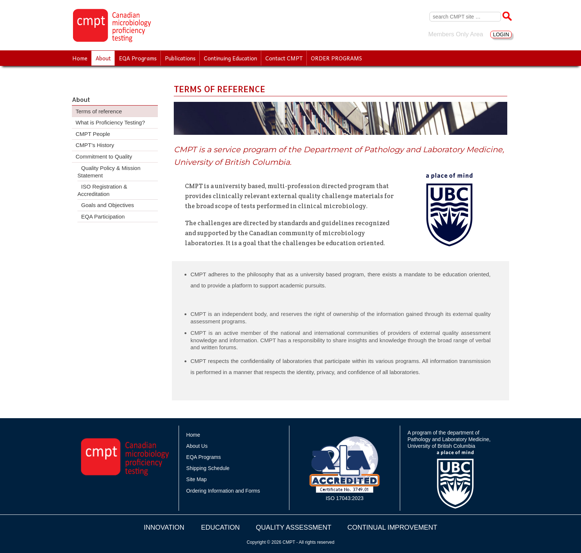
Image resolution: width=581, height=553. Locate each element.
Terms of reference (99, 111)
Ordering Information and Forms (223, 491)
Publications (180, 58)
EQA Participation (103, 216)
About (103, 58)
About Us (197, 446)
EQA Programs (138, 58)
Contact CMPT (284, 58)
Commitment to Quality (104, 156)
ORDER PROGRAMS (336, 58)
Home (79, 58)
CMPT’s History (95, 145)
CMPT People (93, 134)
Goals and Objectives (107, 205)
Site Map (196, 479)
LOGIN (501, 34)
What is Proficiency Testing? (110, 122)
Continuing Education (230, 58)
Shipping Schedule (208, 468)
